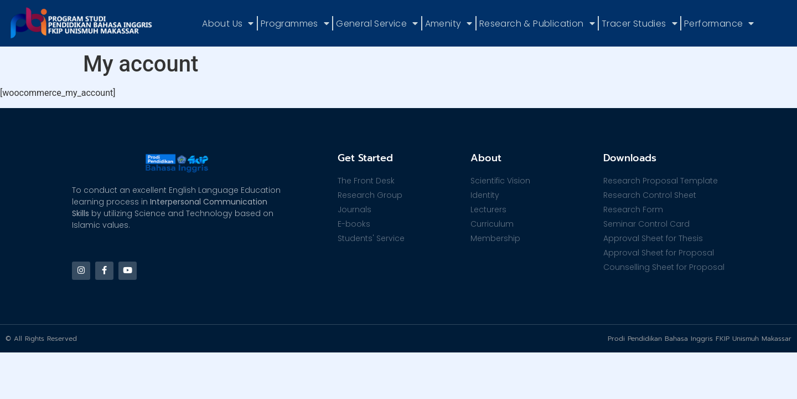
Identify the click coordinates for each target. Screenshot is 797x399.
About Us (228, 23)
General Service (377, 23)
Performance (719, 23)
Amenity (449, 23)
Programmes (295, 23)
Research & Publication (537, 23)
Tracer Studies (639, 23)
